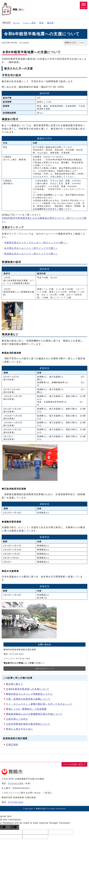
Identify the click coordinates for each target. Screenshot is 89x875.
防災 (41, 23)
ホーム (16, 23)
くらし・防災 (29, 23)
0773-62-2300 (15, 783)
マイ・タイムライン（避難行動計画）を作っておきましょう (39, 704)
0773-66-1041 (15, 802)
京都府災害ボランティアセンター (36, 242)
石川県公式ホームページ (31, 248)
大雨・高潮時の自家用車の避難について (28, 699)
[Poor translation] (13, 827)
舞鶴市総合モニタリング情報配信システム (29, 694)
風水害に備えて (14, 684)
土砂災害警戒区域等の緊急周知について (28, 724)
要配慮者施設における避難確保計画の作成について (34, 714)
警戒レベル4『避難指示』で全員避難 (26, 709)
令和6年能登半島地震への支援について (27, 689)
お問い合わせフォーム (44, 668)
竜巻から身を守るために (19, 729)
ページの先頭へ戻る (73, 764)
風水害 (50, 23)
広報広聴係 (12, 744)
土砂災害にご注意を (17, 719)
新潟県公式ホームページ (31, 254)
